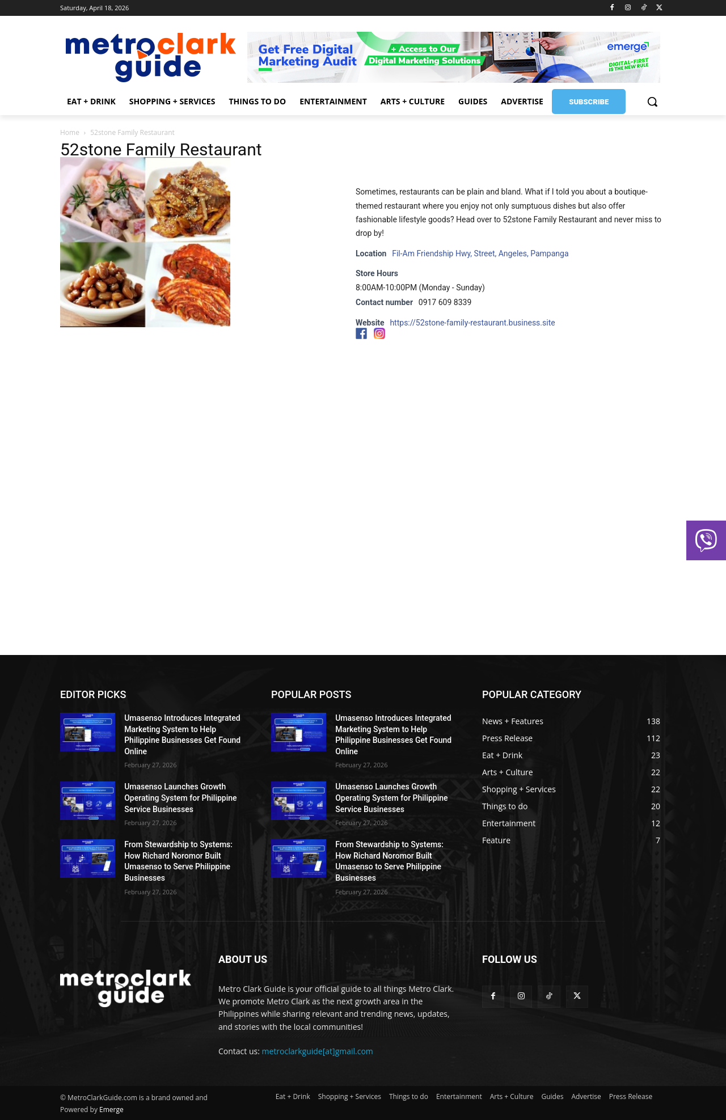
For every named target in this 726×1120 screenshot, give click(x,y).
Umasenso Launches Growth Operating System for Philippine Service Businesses (180, 797)
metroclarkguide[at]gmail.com (317, 1051)
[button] (652, 101)
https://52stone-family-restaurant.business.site (472, 322)
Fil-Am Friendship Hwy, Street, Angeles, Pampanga (480, 253)
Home (69, 132)
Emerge (111, 1109)
